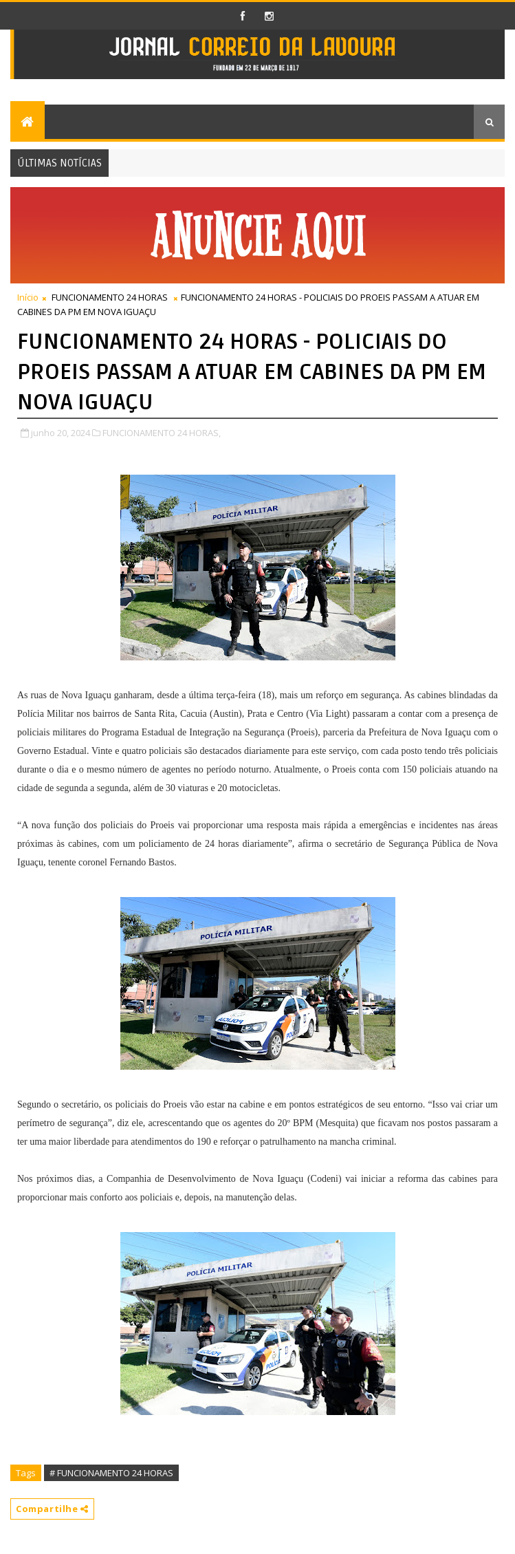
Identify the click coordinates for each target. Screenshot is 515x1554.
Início (28, 297)
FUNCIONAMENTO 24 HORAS (110, 297)
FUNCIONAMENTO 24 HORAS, (161, 433)
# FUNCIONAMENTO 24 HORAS (111, 1473)
